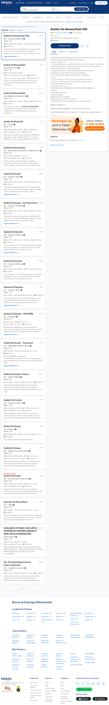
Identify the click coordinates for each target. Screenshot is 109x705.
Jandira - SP (89, 620)
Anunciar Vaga (82, 3)
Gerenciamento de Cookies (35, 696)
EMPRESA (62, 52)
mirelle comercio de (19, 451)
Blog (55, 3)
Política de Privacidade (48, 700)
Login (91, 3)
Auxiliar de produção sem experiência (75, 659)
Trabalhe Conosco (35, 690)
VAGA (54, 52)
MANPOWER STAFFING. (19, 346)
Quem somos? (34, 683)
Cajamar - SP (60, 617)
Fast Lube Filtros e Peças (19, 479)
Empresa (63, 33)
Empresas (72, 3)
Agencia (10, 537)
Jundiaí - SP (74, 619)
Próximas (20, 30)
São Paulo (15, 613)
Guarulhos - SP (46, 613)
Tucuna (10, 429)
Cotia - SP (15, 620)
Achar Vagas (20, 3)
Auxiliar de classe (76, 665)
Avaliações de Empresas (35, 3)
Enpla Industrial (12, 68)
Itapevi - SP (59, 620)
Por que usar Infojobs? (34, 686)
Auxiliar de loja (90, 662)
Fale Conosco (34, 700)
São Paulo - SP (31, 613)
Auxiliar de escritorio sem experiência (61, 661)
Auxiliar (73, 654)
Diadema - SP (31, 617)
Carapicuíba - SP (90, 617)
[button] (81, 9)
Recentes (13, 30)
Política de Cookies (35, 693)
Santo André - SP (18, 617)
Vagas (62, 688)
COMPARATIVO (73, 52)
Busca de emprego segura (66, 702)
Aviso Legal (48, 696)
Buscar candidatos (51, 691)
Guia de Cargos (65, 691)
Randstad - (15, 177)
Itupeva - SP (31, 620)
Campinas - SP (61, 613)
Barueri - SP (89, 613)
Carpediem (17, 568)
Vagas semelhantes (11, 56)
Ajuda (47, 683)
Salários (48, 3)
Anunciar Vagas (50, 688)
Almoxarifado (89, 654)
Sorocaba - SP (46, 617)
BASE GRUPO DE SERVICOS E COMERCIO (24, 151)
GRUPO (15, 377)
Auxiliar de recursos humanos (15, 667)
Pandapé (48, 693)
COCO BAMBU (16, 96)
